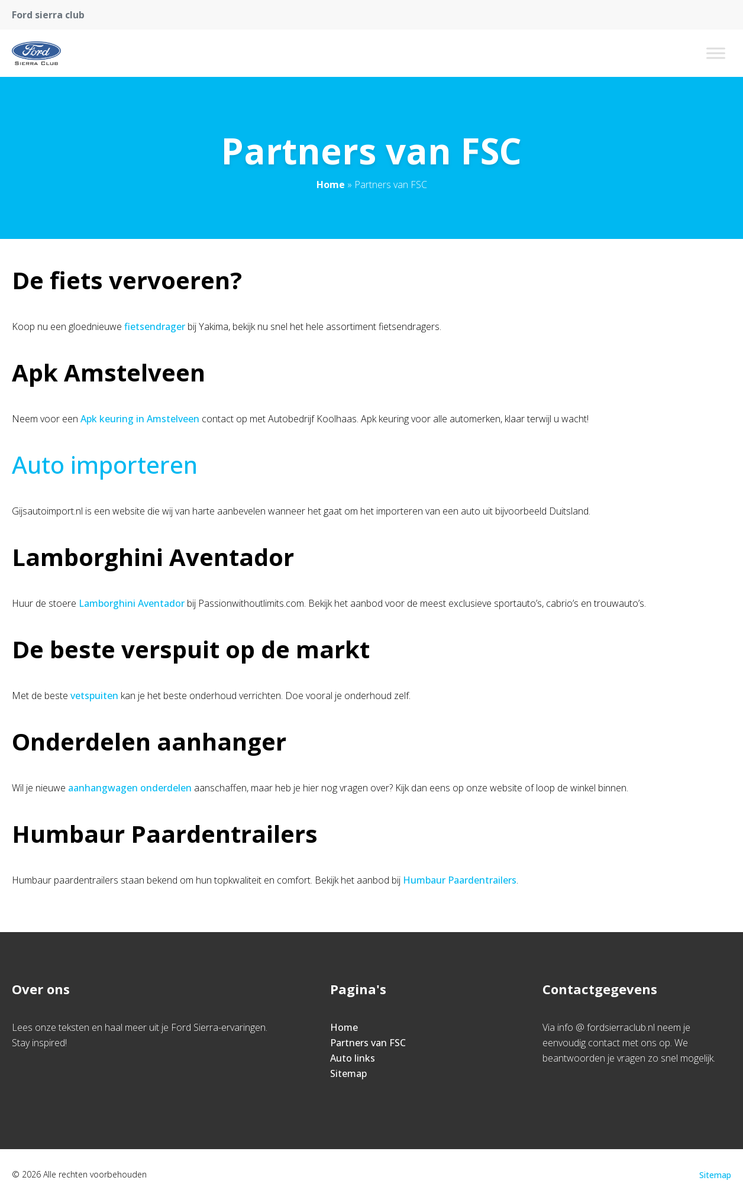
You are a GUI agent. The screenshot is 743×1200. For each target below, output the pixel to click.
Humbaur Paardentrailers (459, 880)
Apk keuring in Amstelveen (139, 418)
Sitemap (348, 1073)
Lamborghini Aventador (132, 603)
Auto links (352, 1058)
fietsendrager (154, 326)
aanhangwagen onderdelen (130, 787)
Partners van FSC (368, 1042)
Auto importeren (105, 464)
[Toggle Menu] (715, 53)
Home (330, 184)
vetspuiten (94, 695)
